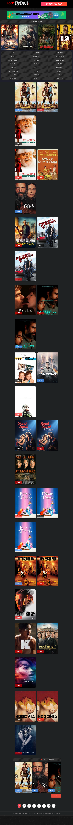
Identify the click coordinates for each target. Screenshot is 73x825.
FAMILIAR (13, 67)
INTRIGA (36, 71)
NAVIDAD (13, 74)
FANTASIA (36, 67)
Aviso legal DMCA (49, 813)
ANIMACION (36, 53)
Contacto (58, 813)
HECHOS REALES (13, 71)
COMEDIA (36, 60)
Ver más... (56, 796)
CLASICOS (13, 63)
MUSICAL (59, 71)
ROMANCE (36, 74)
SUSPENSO (13, 78)
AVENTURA (60, 53)
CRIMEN (36, 63)
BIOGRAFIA (36, 56)
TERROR (36, 78)
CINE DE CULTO (60, 56)
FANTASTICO (59, 67)
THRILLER (60, 78)
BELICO (13, 56)
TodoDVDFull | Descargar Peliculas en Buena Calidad (30, 813)
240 (49, 806)
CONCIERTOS (60, 60)
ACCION (13, 53)
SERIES (60, 74)
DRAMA (60, 63)
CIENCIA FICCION (13, 60)
